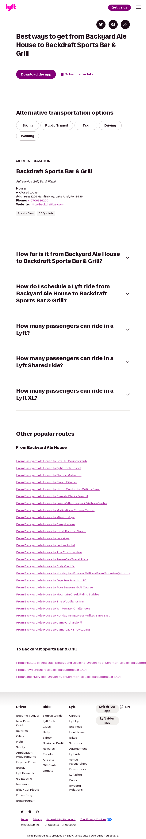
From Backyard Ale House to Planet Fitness (46, 482)
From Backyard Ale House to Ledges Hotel (45, 545)
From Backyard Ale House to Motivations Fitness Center (55, 510)
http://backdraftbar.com (46, 204)
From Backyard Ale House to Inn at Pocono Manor (51, 531)
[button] (138, 7)
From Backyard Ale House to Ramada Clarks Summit (52, 496)
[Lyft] (11, 8)
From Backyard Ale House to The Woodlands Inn (50, 601)
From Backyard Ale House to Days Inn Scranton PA (51, 580)
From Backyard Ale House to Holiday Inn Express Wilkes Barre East (63, 615)
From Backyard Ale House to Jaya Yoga (42, 538)
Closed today (28, 192)
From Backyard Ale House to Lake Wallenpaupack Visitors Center (61, 503)
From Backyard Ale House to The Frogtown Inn (49, 552)
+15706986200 (38, 200)
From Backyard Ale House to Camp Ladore (45, 524)
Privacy (37, 819)
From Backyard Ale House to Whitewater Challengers (53, 608)
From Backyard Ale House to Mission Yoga (45, 517)
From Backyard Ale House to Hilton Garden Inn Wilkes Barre (58, 489)
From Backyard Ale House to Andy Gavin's (45, 566)
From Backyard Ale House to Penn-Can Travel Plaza (52, 559)
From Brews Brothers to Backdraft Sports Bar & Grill (52, 670)
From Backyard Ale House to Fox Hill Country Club (51, 461)
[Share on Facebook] (113, 24)
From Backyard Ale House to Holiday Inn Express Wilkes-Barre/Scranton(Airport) (73, 573)
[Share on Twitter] (101, 24)
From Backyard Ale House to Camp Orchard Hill (49, 622)
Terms (24, 819)
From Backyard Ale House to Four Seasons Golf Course (54, 587)
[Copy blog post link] (125, 24)
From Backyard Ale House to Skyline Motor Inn (48, 475)
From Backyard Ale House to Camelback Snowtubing (53, 629)
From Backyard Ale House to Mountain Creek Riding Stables (57, 594)
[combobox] (124, 707)
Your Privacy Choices (96, 819)
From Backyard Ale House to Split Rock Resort (48, 468)
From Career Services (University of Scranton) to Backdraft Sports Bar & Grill (69, 677)
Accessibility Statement (60, 819)
